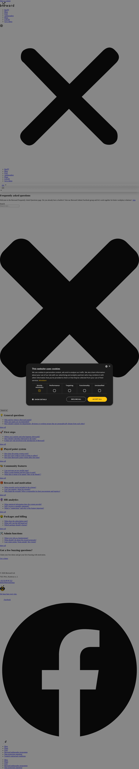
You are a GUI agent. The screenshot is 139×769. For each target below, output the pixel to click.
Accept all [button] (97, 399)
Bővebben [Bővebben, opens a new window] (43, 380)
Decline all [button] (76, 399)
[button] (39, 399)
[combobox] (106, 366)
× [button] (109, 366)
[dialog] (69, 384)
